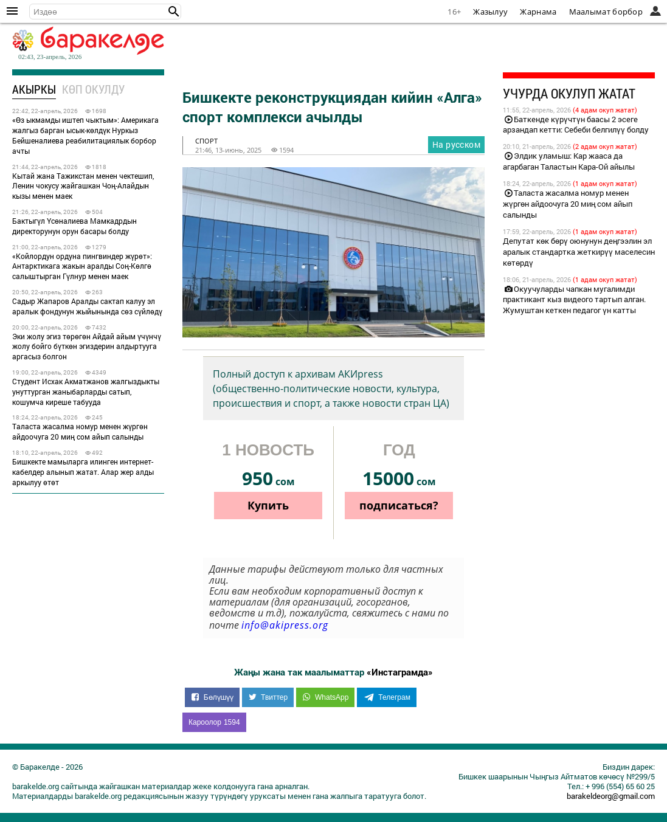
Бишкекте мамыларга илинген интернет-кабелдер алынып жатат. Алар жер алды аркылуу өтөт (83, 472)
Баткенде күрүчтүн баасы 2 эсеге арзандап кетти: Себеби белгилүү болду (576, 124)
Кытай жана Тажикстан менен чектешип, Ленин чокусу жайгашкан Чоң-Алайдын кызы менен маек (83, 186)
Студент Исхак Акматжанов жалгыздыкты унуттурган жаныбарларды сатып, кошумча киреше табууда (85, 391)
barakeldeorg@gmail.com (611, 796)
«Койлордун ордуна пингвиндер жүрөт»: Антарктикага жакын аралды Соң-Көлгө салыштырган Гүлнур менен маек (82, 266)
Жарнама (538, 11)
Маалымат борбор (606, 11)
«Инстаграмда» (400, 672)
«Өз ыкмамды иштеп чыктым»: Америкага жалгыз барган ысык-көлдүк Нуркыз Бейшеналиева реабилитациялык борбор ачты (85, 135)
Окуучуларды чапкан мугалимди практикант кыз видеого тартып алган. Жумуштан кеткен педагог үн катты (574, 300)
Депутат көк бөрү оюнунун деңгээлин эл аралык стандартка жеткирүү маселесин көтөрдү (579, 252)
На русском (456, 144)
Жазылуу (490, 11)
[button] (174, 11)
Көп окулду (93, 89)
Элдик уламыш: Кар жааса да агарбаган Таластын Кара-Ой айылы (569, 161)
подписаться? (398, 505)
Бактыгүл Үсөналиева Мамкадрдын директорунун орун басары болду (74, 226)
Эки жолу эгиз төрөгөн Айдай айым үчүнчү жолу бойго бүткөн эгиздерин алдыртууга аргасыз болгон (86, 346)
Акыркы (34, 89)
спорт (206, 140)
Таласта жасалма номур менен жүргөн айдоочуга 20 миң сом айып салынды (80, 431)
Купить (268, 505)
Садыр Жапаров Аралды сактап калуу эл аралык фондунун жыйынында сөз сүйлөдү (87, 306)
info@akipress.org (284, 625)
